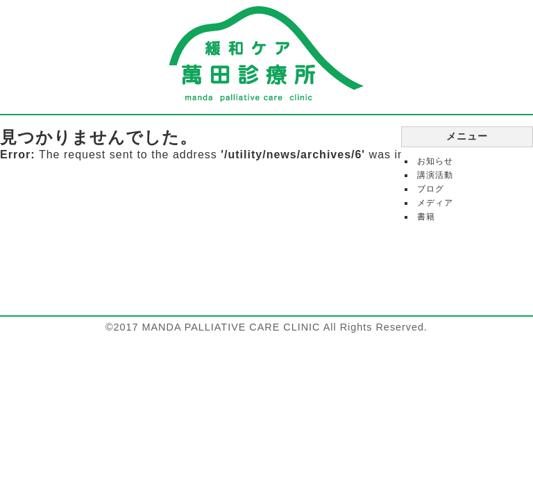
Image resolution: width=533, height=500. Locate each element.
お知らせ (435, 161)
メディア (435, 203)
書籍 (426, 217)
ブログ (430, 189)
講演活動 (435, 175)
